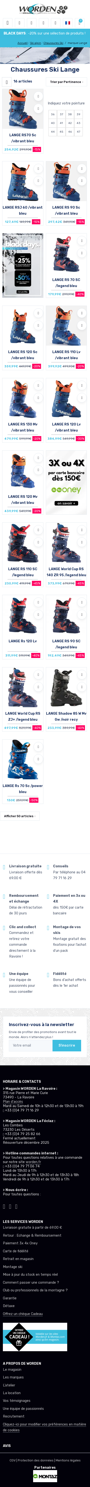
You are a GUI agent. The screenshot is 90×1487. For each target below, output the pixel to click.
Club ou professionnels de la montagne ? (35, 1290)
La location (12, 1393)
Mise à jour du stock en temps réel (30, 1275)
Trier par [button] (65, 82)
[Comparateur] (55, 23)
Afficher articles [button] (18, 816)
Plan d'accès (13, 1102)
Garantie (10, 1298)
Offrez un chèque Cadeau (23, 1314)
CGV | (14, 1460)
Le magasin (12, 1370)
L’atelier (9, 1385)
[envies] (43, 23)
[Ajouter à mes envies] (38, 96)
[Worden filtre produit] (7, 82)
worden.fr (33, 1162)
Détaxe (9, 1306)
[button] (19, 23)
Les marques (13, 1377)
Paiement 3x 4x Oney (20, 1243)
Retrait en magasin (18, 1259)
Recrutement (13, 1416)
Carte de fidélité (15, 1251)
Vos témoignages (16, 1401)
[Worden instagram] (4, 1205)
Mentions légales (68, 1460)
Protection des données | (37, 1460)
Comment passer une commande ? (31, 1283)
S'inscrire (67, 1045)
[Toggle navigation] (7, 23)
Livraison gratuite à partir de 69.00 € (32, 1228)
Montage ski (12, 1267)
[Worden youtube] (16, 1205)
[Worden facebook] (10, 1205)
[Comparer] (38, 108)
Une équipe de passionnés (23, 1409)
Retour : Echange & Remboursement (32, 1235)
